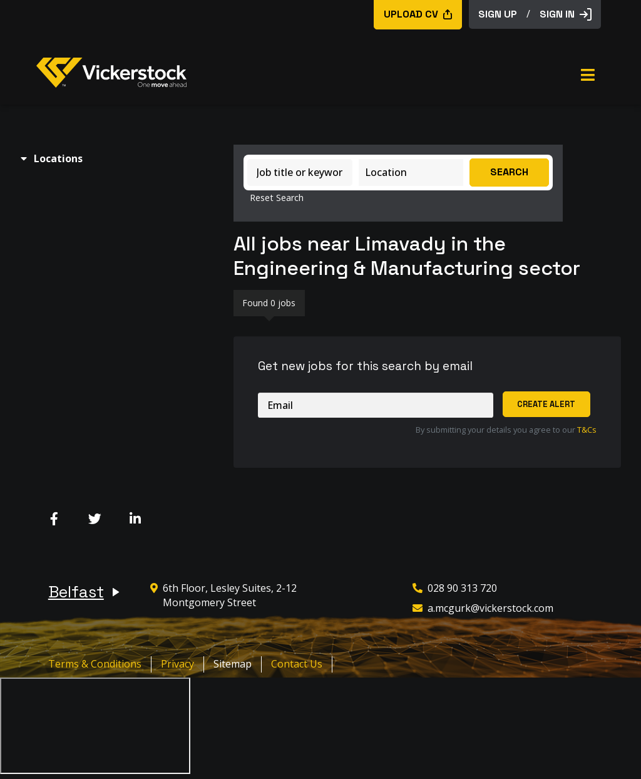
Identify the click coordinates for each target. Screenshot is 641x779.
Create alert (546, 404)
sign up (497, 14)
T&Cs (587, 429)
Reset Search (277, 197)
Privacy (177, 664)
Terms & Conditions (94, 664)
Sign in (566, 14)
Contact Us (296, 664)
